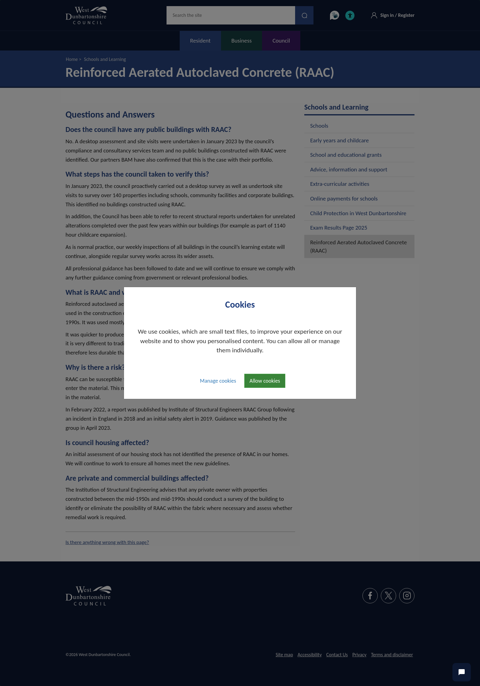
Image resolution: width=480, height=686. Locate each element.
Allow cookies (264, 380)
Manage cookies (218, 380)
